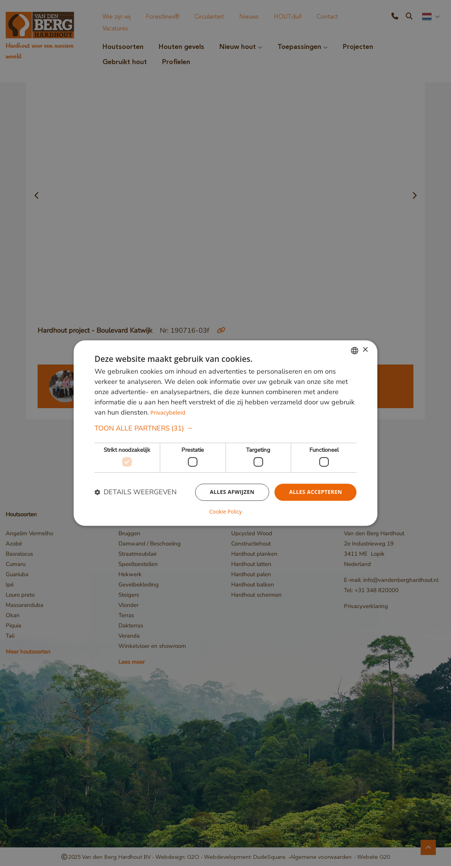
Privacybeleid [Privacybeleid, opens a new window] (167, 412)
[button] (225, 428)
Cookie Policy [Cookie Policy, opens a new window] (225, 511)
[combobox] (354, 350)
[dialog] (225, 433)
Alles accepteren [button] (315, 492)
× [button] (365, 350)
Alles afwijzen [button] (232, 492)
